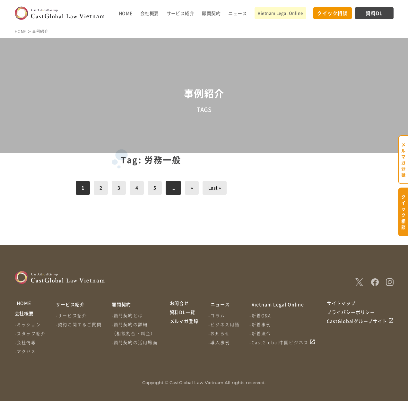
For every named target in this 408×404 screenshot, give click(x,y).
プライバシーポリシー (351, 316)
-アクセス (25, 354)
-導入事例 (220, 342)
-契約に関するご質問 (79, 324)
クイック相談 (332, 13)
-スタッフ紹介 (30, 336)
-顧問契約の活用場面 (136, 342)
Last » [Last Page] (214, 187)
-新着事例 (262, 324)
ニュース (237, 13)
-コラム (217, 315)
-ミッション (28, 327)
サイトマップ (341, 304)
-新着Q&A (262, 315)
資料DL (374, 13)
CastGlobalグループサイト (357, 328)
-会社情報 (25, 345)
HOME (126, 13)
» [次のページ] (192, 187)
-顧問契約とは (128, 315)
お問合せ (179, 304)
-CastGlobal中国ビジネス (280, 342)
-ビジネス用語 (224, 324)
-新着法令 (262, 333)
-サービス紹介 (72, 315)
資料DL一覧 (182, 316)
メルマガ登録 (184, 328)
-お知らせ (220, 333)
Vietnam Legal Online (280, 13)
